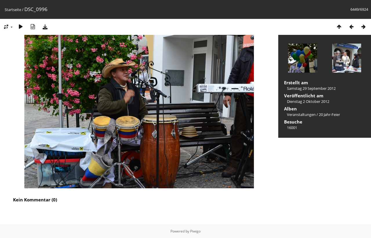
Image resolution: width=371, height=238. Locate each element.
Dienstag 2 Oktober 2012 (308, 101)
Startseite (13, 9)
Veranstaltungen (301, 114)
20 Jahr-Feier (329, 114)
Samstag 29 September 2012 (311, 88)
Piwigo (195, 231)
